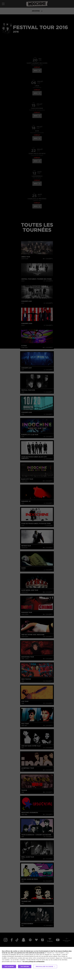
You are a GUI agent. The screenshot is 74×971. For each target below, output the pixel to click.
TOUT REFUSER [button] (25, 966)
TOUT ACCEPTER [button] (9, 966)
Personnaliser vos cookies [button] (44, 966)
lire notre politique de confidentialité (33, 961)
